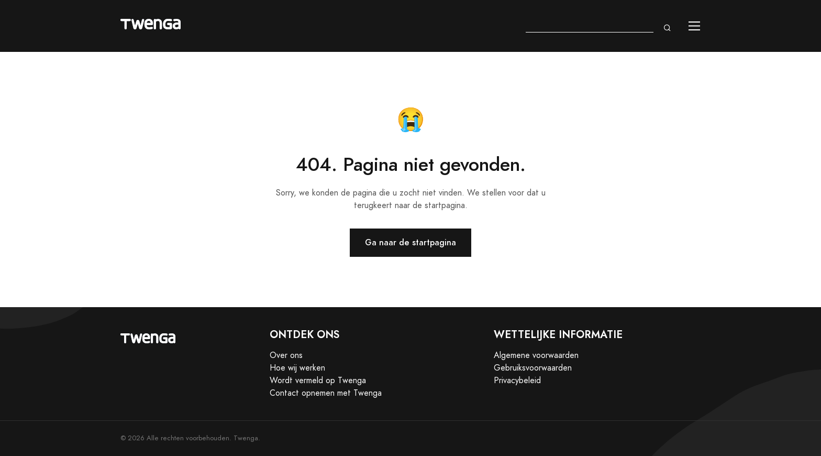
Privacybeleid (517, 380)
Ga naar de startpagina (410, 242)
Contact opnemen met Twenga (326, 393)
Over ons (286, 355)
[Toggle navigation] (694, 26)
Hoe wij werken (297, 368)
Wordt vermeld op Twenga (318, 380)
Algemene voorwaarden (536, 355)
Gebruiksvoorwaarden (533, 368)
